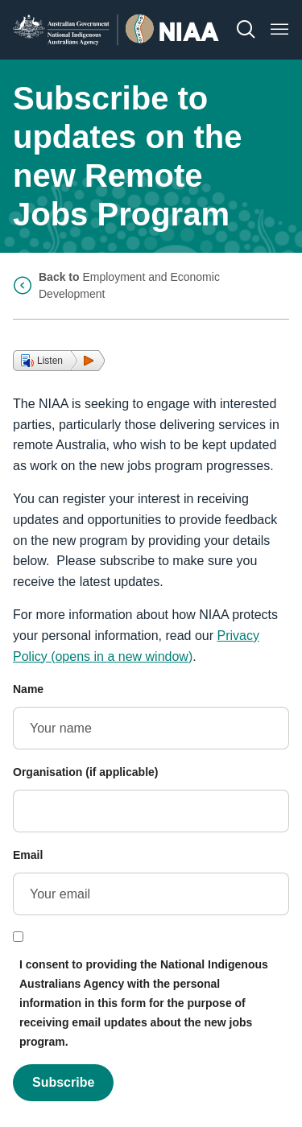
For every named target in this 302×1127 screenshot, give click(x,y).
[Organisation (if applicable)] (151, 811)
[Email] (151, 894)
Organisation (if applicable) (85, 772)
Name (28, 689)
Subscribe (63, 1082)
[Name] (151, 728)
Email (28, 854)
